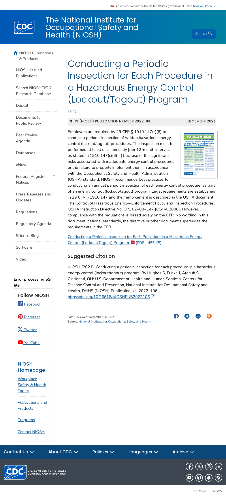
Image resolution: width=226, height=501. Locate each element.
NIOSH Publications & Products (36, 55)
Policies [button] (103, 452)
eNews (22, 164)
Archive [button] (184, 452)
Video (21, 259)
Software (24, 247)
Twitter (27, 329)
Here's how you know (200, 6)
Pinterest (29, 317)
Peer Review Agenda (27, 138)
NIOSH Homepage (31, 367)
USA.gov (215, 491)
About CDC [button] (63, 452)
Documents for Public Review (29, 120)
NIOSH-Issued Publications (29, 73)
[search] (204, 34)
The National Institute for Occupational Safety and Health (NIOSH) (91, 27)
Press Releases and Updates (33, 197)
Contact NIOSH (31, 431)
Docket (22, 105)
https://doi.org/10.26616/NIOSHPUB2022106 (111, 300)
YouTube (29, 342)
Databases (25, 153)
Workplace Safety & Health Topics (32, 384)
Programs (26, 419)
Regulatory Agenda (33, 223)
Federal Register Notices (31, 179)
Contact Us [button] (19, 452)
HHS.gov (199, 491)
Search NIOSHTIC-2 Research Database (34, 90)
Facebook (29, 304)
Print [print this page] (72, 114)
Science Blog (27, 235)
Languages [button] (143, 452)
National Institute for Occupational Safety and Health (115, 325)
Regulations (26, 212)
